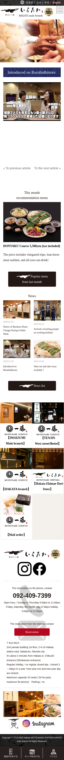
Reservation (31, 632)
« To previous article (17, 168)
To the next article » (47, 168)
